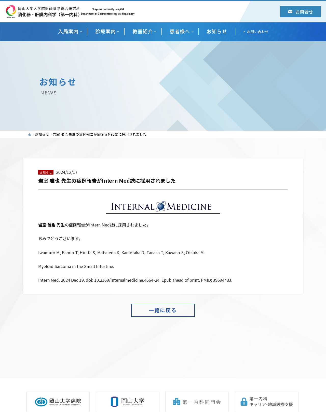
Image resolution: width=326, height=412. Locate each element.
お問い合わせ (257, 31)
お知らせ (217, 31)
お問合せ (300, 11)
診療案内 (105, 31)
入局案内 (68, 31)
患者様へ (180, 31)
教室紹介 (142, 31)
